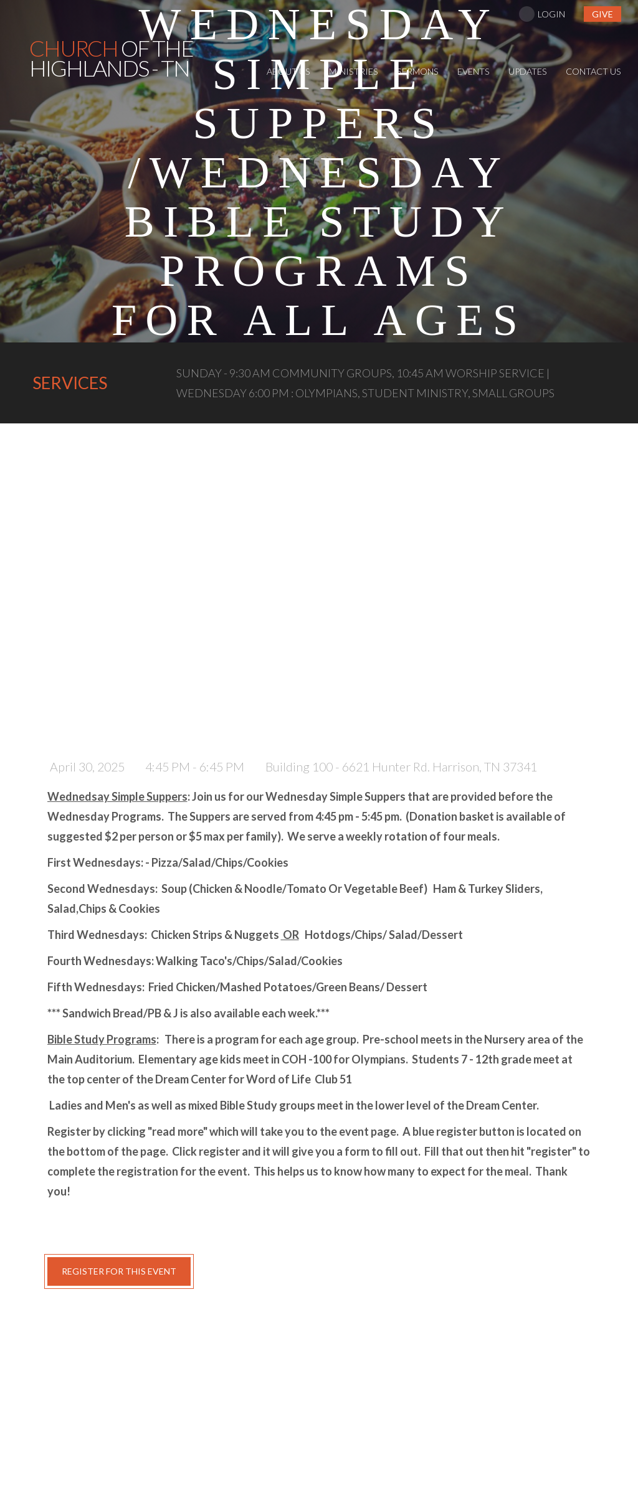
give (602, 14)
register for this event (119, 1271)
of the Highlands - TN (111, 58)
